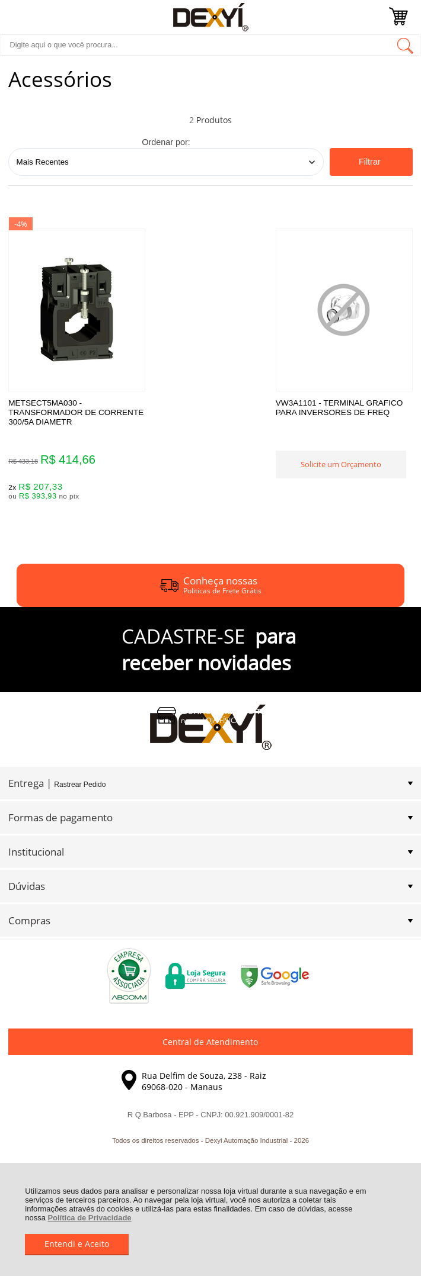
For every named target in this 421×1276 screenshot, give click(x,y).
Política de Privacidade (89, 1217)
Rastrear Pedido (80, 787)
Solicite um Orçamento (210, 472)
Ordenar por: (166, 142)
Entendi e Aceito (76, 1243)
